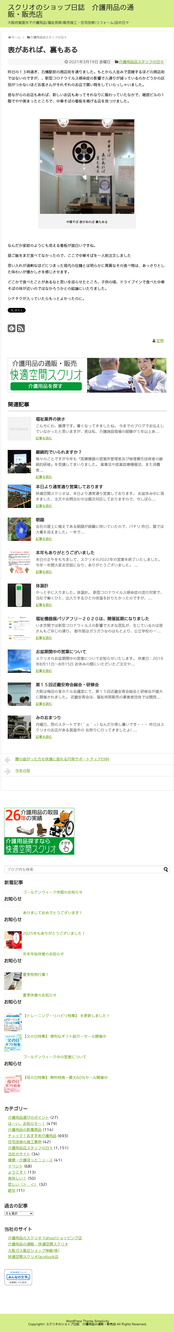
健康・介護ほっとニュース (30, 1160)
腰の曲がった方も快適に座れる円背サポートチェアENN (56, 760)
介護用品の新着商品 (25, 1129)
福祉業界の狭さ (50, 419)
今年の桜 (17, 771)
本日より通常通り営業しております (69, 487)
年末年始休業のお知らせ (43, 954)
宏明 (160, 341)
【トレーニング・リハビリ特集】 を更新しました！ (66, 1016)
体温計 (42, 586)
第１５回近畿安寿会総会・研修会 (67, 685)
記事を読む (44, 438)
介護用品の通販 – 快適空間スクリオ (38, 1244)
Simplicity (101, 1321)
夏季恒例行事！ (36, 974)
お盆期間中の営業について (61, 652)
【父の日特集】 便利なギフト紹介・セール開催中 (64, 1036)
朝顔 (40, 520)
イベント (15, 1166)
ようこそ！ (17, 1172)
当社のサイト (19, 1154)
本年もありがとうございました (65, 553)
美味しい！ (17, 1178)
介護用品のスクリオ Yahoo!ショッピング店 (45, 1238)
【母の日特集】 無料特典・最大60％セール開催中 (65, 1077)
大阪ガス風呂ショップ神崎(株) (33, 1250)
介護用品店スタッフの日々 (141, 62)
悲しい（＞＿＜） (23, 1184)
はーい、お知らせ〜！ (26, 1123)
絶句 (11, 1190)
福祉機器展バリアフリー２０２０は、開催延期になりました (92, 619)
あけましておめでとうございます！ (53, 913)
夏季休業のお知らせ (40, 995)
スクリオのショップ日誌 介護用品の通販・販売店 (71, 11)
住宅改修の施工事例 (25, 1142)
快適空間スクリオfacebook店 (33, 1257)
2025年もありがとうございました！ (54, 933)
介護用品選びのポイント (28, 1117)
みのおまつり (48, 718)
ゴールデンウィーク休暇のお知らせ (53, 892)
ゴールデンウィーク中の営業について (54, 1057)
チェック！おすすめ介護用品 (32, 1136)
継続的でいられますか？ (59, 452)
